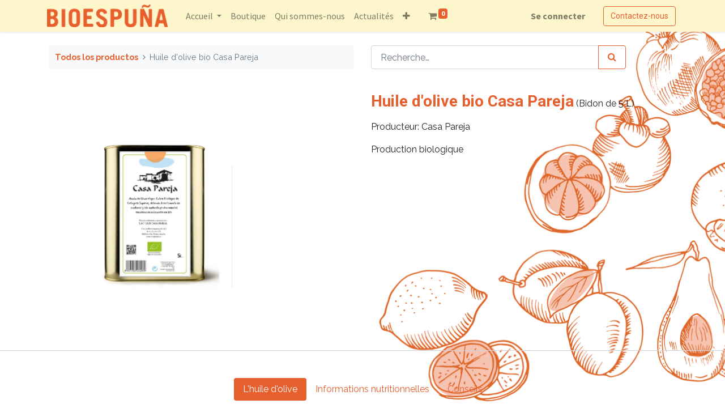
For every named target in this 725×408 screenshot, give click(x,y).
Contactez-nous (638, 15)
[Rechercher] (612, 57)
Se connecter (557, 16)
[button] (407, 16)
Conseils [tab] (465, 389)
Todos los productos (96, 57)
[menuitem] (249, 16)
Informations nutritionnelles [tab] (372, 389)
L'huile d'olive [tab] (270, 389)
